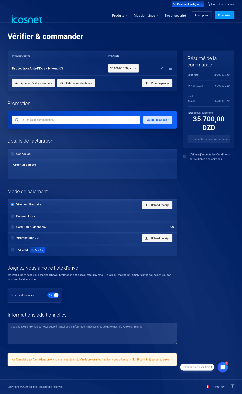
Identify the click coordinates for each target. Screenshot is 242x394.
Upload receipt (157, 205)
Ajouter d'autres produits (33, 83)
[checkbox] (184, 156)
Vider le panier (157, 83)
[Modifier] (162, 68)
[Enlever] (170, 68)
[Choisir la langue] (215, 387)
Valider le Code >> (158, 119)
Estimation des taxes (76, 83)
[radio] (12, 154)
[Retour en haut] (232, 386)
